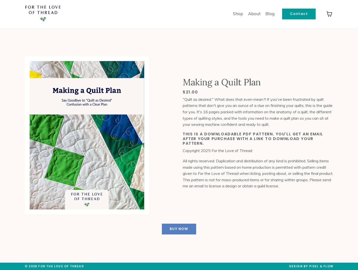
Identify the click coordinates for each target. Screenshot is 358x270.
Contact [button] (299, 13)
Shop (238, 13)
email (198, 185)
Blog (270, 13)
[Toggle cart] (329, 14)
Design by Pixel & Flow (311, 266)
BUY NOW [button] (179, 228)
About (254, 13)
